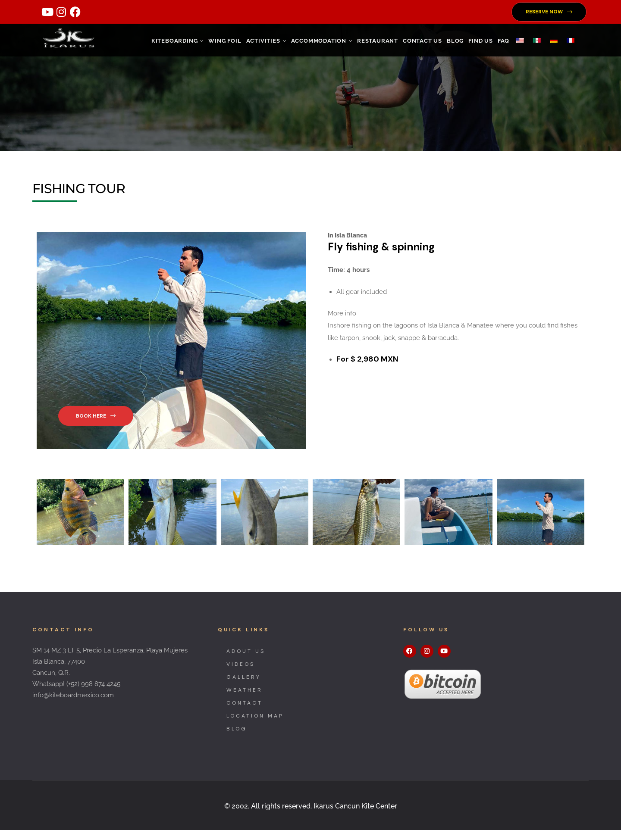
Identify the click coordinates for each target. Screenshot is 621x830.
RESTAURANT (377, 40)
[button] (548, 12)
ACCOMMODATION (321, 40)
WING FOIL (224, 40)
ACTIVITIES (266, 40)
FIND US (480, 40)
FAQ (503, 40)
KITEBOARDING (177, 40)
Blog (455, 40)
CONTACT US (422, 40)
